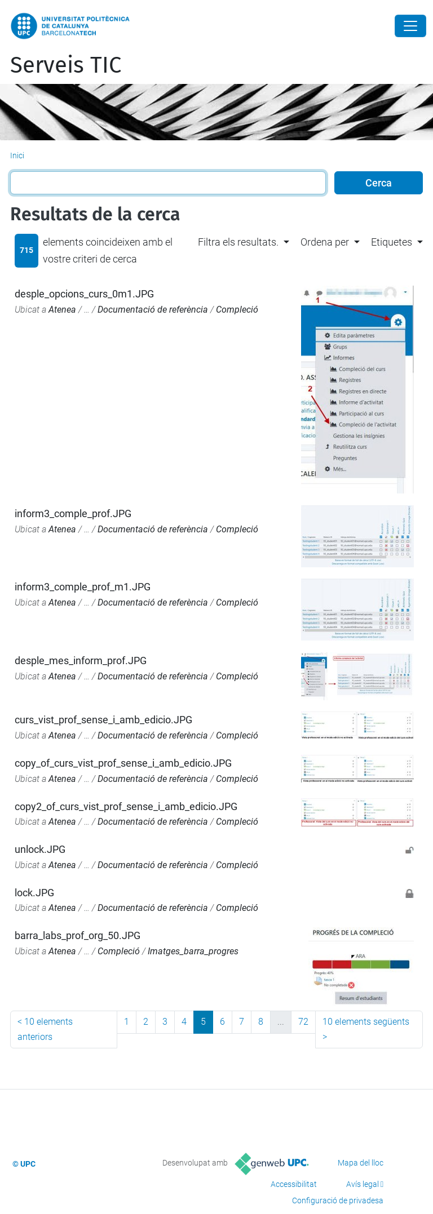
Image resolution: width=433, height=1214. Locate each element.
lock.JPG (34, 893)
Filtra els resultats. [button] (238, 242)
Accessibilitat (294, 1184)
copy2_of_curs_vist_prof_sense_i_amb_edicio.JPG (126, 806)
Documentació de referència (153, 309)
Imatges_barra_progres (193, 951)
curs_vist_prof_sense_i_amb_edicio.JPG (103, 720)
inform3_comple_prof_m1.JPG (83, 587)
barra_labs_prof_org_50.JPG (77, 935)
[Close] (410, 26)
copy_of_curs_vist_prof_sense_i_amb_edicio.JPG (123, 763)
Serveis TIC (65, 65)
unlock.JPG (40, 849)
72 (303, 1021)
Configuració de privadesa (337, 1200)
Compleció (237, 309)
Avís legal (362, 1184)
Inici (17, 155)
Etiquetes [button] (391, 242)
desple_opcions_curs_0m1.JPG (84, 294)
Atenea (62, 309)
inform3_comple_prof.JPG (73, 513)
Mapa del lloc (360, 1162)
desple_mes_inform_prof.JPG (81, 660)
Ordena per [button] (325, 242)
